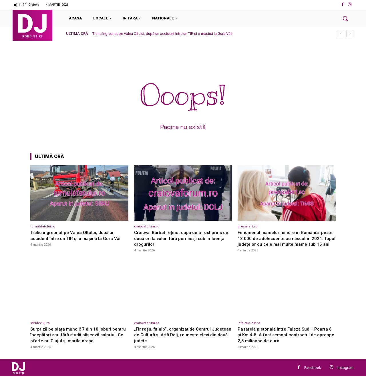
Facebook (312, 374)
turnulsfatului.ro (42, 226)
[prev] (340, 33)
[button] (345, 18)
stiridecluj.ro (40, 328)
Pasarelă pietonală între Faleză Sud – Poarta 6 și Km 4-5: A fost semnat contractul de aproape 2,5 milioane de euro (286, 340)
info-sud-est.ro (249, 328)
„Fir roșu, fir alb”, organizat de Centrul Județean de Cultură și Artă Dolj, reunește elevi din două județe (179, 340)
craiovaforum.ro (146, 226)
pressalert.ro (247, 226)
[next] (349, 33)
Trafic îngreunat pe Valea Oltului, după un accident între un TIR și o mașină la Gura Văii (162, 33)
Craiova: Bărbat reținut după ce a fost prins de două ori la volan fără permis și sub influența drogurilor (180, 238)
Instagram (345, 374)
